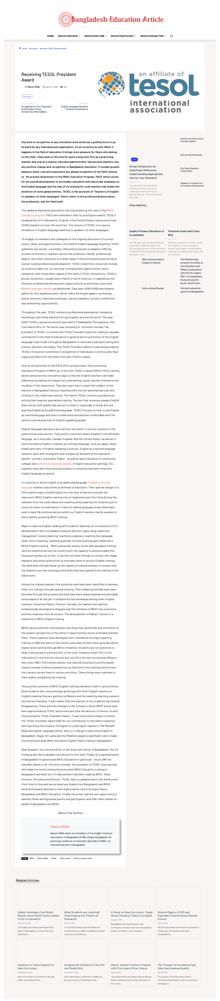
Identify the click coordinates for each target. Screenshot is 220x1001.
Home (24, 48)
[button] (171, 36)
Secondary (33, 48)
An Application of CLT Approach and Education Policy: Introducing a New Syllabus (36, 109)
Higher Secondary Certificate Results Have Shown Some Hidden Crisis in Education (37, 914)
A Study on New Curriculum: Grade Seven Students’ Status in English (129, 913)
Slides (134, 159)
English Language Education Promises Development (74, 107)
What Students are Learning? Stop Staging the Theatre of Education (82, 913)
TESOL (54, 858)
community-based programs (54, 463)
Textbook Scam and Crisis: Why (185, 230)
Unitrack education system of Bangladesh (191, 285)
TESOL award (65, 858)
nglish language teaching (38, 288)
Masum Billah (34, 87)
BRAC (32, 858)
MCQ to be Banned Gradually (191, 155)
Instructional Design (151, 283)
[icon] (20, 48)
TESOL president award (82, 858)
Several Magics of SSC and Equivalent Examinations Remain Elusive (178, 913)
